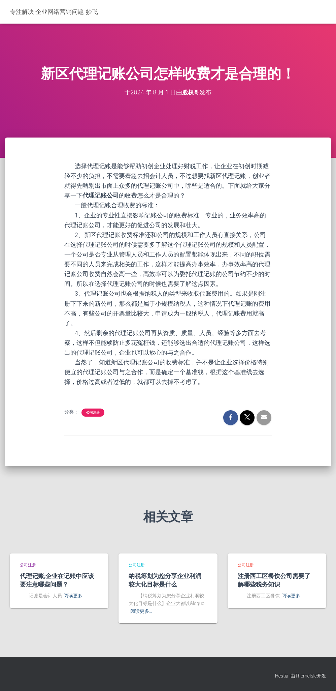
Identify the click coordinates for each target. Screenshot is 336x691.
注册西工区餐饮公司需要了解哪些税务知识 (274, 580)
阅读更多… (75, 595)
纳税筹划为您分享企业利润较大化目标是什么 (165, 580)
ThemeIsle (306, 676)
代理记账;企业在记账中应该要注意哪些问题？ (57, 580)
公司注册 (93, 412)
